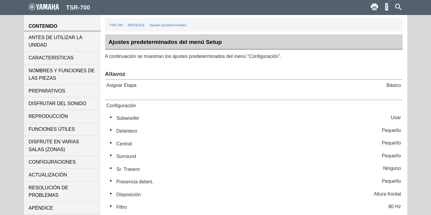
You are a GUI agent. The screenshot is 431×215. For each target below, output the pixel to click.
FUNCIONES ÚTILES (52, 129)
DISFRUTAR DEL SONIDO (57, 103)
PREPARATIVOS (47, 90)
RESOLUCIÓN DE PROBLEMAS (48, 191)
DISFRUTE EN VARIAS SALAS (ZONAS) (54, 145)
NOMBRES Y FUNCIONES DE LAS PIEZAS (62, 74)
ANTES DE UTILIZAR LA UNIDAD (55, 41)
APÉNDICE (41, 208)
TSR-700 (116, 25)
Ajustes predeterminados (168, 25)
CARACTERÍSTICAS (51, 57)
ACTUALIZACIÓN (48, 174)
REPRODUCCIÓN (48, 116)
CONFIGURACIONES (52, 162)
